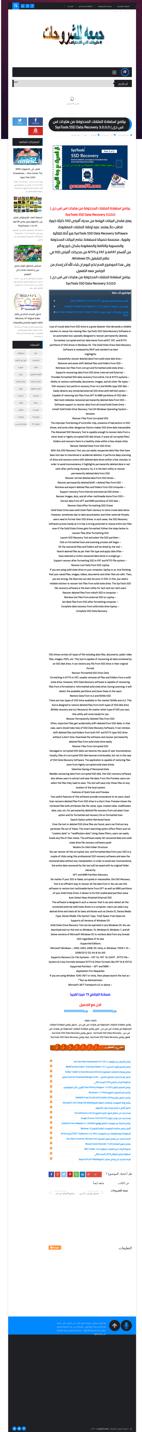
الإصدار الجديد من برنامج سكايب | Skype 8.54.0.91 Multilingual (103, 1159)
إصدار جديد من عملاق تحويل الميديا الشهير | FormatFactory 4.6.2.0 (101, 1113)
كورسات (34, 409)
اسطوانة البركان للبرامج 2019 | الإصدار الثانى (111, 1082)
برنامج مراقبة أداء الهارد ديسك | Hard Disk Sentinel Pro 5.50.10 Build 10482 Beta (90, 313)
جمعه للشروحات (101, 1428)
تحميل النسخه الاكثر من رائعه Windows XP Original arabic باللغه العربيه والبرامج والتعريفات (26, 318)
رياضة (34, 402)
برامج (84, 135)
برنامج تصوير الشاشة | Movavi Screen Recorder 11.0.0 (106, 1144)
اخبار (34, 353)
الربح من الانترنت (19, 360)
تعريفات (34, 395)
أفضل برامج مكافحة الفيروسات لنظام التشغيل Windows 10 (104, 1128)
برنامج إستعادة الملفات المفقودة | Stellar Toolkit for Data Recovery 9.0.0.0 (96, 1072)
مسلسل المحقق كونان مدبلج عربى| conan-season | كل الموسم (26, 270)
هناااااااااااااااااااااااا (103, 1011)
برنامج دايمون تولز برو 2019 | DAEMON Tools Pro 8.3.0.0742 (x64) (101, 1098)
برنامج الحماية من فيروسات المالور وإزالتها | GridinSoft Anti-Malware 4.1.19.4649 (94, 1123)
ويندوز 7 (20, 417)
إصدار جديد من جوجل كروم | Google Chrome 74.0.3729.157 (104, 1118)
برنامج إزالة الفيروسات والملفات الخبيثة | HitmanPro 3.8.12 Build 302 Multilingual (95, 1103)
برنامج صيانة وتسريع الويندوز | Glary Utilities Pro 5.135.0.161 (98, 301)
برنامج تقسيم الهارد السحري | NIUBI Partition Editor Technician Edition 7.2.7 (97, 1067)
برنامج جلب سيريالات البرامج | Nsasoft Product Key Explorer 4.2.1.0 (95, 306)
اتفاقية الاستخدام (84, 6)
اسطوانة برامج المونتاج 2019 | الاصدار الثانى (111, 1154)
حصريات (19, 395)
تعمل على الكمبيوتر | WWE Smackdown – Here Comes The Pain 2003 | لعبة (26, 173)
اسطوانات (19, 353)
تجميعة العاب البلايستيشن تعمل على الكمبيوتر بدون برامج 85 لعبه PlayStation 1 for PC (26, 221)
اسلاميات (34, 360)
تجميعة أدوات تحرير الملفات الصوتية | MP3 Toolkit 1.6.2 (106, 1149)
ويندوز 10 (34, 417)
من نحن (125, 11)
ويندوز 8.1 (34, 424)
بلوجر (19, 388)
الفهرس (114, 11)
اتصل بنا (69, 6)
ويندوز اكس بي (19, 424)
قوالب (19, 402)
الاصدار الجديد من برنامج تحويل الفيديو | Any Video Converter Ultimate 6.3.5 (97, 1139)
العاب (34, 367)
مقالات (19, 409)
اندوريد (19, 367)
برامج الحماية (35, 381)
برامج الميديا (19, 381)
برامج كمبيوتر (74, 135)
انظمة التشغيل (34, 374)
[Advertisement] (71, 57)
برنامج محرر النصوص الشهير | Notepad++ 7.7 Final (108, 1092)
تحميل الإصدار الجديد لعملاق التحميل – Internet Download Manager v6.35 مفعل (95, 1077)
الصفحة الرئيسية (122, 6)
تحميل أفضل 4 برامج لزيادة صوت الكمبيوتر (111, 1108)
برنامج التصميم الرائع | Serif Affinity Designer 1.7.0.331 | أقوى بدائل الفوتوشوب (95, 1087)
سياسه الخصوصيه (104, 6)
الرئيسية (92, 135)
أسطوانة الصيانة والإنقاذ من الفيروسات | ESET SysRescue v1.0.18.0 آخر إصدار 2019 (94, 1134)
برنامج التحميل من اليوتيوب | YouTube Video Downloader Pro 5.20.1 (101, 1062)
